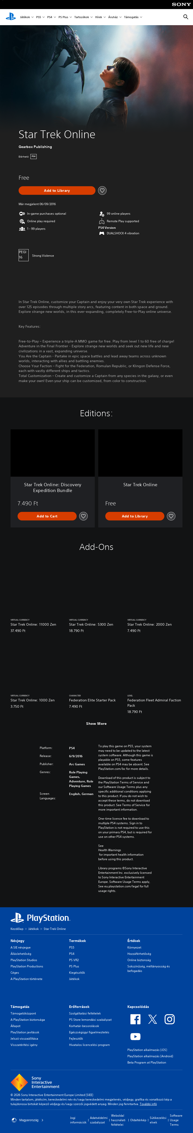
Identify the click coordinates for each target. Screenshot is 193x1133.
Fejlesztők (76, 1038)
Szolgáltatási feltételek (85, 1013)
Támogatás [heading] (20, 1006)
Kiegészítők (77, 972)
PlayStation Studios (24, 960)
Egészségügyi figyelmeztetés (89, 1032)
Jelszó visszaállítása (24, 1038)
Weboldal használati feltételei (118, 1120)
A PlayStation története (26, 979)
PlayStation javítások (25, 1032)
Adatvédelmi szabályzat (99, 1120)
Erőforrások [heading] (79, 1006)
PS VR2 (74, 960)
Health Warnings (109, 850)
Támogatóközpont (23, 1013)
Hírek (98, 17)
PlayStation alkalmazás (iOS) (147, 1050)
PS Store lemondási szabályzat (90, 1019)
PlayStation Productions (27, 966)
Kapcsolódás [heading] (138, 1006)
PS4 (49, 17)
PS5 (38, 17)
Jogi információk (78, 1120)
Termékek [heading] (77, 940)
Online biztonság (139, 960)
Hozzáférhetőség (139, 954)
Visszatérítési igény (24, 1045)
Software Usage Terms (176, 1120)
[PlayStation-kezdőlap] (11, 17)
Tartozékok (81, 17)
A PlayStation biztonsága (28, 1019)
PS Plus (63, 17)
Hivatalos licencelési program (89, 1045)
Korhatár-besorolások (84, 1026)
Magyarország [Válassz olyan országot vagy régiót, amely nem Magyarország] (28, 1120)
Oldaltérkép (138, 1120)
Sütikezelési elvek (158, 1120)
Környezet (134, 947)
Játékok (25, 17)
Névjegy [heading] (17, 940)
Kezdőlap (17, 929)
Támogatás (131, 17)
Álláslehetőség (21, 954)
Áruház (113, 17)
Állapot (15, 1026)
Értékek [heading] (133, 940)
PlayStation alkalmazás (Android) (150, 1056)
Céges (15, 972)
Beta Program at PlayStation (146, 1062)
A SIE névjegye (21, 947)
